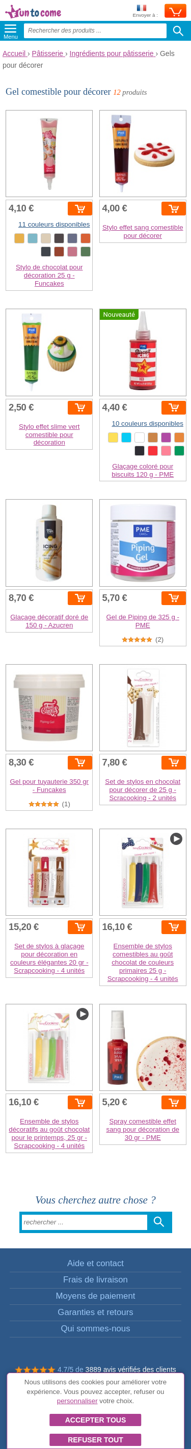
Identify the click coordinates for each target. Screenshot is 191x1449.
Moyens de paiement (95, 1296)
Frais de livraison (95, 1279)
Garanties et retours (95, 1312)
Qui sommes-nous (95, 1328)
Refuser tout (95, 1440)
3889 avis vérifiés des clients (131, 1369)
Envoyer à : (145, 11)
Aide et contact (95, 1263)
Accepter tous (95, 1420)
